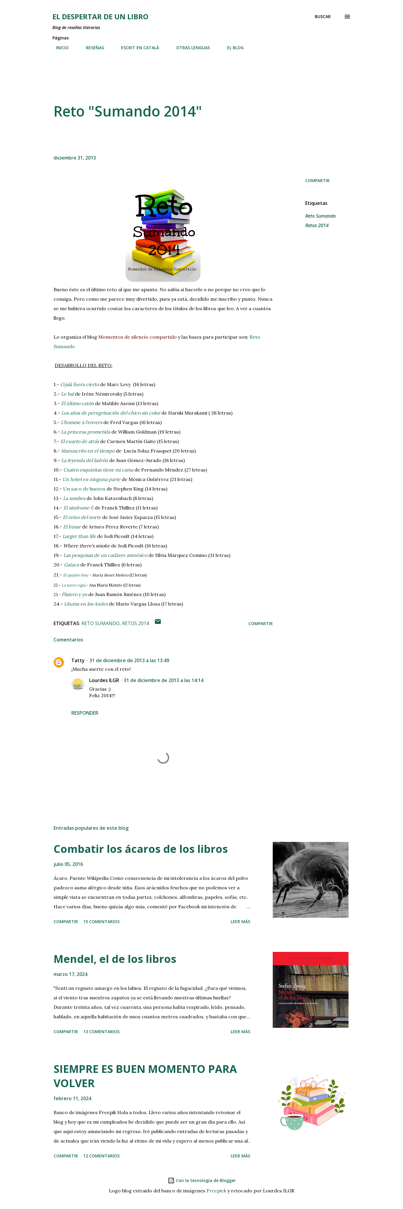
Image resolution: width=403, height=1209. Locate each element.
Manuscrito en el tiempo (88, 451)
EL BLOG (232, 47)
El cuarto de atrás (79, 441)
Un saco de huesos (84, 489)
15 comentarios (101, 921)
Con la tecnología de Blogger (202, 1180)
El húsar (72, 527)
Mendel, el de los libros (115, 959)
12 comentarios (101, 1156)
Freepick (216, 1191)
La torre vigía (73, 585)
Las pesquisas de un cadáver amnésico (105, 555)
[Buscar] (323, 16)
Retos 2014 (317, 225)
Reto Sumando (320, 216)
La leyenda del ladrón (84, 460)
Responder (84, 713)
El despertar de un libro (100, 16)
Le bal (67, 394)
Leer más (240, 921)
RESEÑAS (91, 47)
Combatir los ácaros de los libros (141, 849)
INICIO (58, 47)
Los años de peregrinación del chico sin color (110, 413)
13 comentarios (101, 1031)
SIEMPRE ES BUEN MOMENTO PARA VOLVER (145, 1076)
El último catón (77, 403)
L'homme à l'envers (81, 422)
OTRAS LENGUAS (189, 47)
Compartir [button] (317, 180)
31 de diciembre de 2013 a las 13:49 (129, 660)
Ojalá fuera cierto (79, 384)
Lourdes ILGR (104, 680)
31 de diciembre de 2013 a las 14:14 (163, 680)
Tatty (78, 660)
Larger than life (79, 536)
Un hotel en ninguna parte (91, 479)
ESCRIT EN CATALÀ (136, 47)
